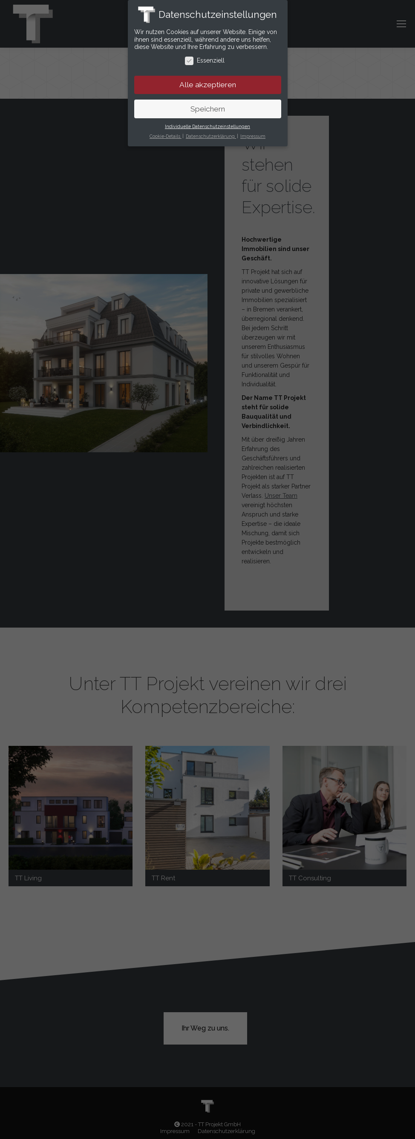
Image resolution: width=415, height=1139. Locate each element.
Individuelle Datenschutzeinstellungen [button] (207, 126)
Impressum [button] (252, 136)
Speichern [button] (207, 109)
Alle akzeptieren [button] (207, 84)
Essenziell (205, 61)
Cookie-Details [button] (166, 136)
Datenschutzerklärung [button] (211, 136)
